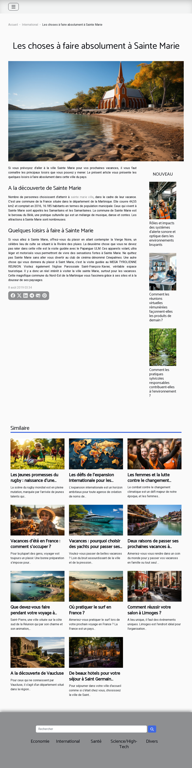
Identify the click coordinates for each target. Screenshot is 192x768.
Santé (96, 741)
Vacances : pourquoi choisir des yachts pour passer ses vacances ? (94, 547)
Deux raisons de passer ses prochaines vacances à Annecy (153, 547)
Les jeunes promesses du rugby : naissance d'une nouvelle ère (34, 480)
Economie (40, 741)
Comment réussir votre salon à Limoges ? (149, 610)
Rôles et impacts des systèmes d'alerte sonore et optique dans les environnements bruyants (162, 234)
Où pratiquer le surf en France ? (90, 610)
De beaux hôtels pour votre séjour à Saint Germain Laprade (94, 679)
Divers (152, 741)
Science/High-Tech (124, 744)
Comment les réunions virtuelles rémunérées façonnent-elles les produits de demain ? (161, 307)
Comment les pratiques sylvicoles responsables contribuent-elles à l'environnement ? (162, 383)
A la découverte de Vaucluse (37, 673)
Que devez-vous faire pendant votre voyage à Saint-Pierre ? (32, 613)
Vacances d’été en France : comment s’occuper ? (35, 544)
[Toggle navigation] (13, 6)
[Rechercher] (91, 729)
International (30, 24)
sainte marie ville (82, 197)
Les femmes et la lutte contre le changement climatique (149, 480)
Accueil (13, 24)
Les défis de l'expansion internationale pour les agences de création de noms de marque (91, 483)
